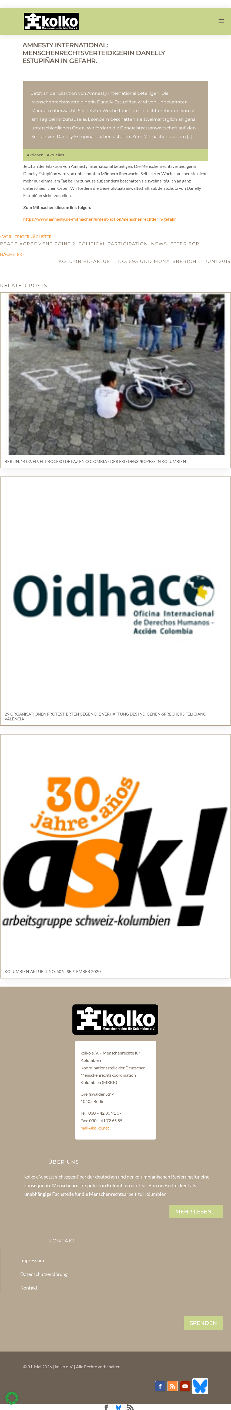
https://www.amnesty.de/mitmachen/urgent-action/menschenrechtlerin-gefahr (99, 218)
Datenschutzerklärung (44, 1274)
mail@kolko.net (95, 1127)
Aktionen (35, 155)
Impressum (32, 1260)
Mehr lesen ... (196, 1211)
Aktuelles (55, 155)
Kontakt (29, 1288)
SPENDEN (203, 1323)
